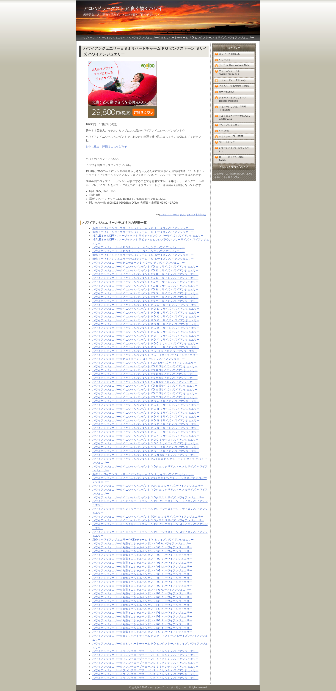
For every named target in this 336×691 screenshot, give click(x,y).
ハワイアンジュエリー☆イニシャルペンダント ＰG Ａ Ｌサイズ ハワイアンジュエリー (145, 305)
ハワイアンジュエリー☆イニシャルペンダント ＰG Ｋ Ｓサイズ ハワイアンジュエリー (145, 412)
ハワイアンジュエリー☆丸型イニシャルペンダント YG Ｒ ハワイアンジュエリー (142, 574)
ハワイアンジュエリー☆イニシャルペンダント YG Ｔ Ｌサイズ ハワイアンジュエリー (145, 297)
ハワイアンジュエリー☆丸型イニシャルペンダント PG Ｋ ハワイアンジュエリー (142, 609)
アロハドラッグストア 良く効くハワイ (122, 8)
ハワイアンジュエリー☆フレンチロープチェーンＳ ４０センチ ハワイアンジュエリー (145, 670)
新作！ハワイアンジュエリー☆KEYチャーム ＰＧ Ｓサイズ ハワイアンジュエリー (143, 258)
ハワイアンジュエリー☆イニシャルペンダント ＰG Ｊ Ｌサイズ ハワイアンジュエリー (145, 347)
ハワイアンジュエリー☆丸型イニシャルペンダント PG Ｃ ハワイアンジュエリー (142, 593)
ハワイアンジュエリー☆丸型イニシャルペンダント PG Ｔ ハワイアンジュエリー (142, 628)
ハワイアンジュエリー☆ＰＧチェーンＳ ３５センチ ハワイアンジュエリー (138, 359)
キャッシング (166, 214)
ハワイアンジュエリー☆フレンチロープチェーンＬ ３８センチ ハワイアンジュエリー (145, 651)
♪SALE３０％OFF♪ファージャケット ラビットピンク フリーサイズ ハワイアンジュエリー (148, 235)
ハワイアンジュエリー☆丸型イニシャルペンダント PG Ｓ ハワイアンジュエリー (142, 624)
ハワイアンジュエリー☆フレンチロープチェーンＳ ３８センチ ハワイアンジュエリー (145, 666)
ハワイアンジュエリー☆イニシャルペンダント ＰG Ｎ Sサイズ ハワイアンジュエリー (145, 455)
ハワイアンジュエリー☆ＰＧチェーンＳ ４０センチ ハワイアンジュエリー (138, 262)
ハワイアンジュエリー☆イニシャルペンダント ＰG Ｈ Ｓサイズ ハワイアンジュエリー (145, 408)
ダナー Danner (226, 91)
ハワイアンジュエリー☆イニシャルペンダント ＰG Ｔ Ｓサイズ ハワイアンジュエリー (145, 432)
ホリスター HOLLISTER (231, 136)
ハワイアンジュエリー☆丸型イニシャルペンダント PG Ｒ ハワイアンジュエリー (142, 620)
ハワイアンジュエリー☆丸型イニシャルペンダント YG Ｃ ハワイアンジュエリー (142, 547)
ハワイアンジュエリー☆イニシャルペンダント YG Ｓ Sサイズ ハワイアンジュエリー (145, 389)
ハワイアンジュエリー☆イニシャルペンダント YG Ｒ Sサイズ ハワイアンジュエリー (145, 385)
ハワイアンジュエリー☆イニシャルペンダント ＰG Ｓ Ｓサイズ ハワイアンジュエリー (145, 428)
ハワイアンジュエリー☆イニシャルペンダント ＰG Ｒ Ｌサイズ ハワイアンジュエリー (145, 328)
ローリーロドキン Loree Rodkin (231, 159)
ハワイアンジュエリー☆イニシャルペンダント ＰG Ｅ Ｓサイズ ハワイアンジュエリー (145, 405)
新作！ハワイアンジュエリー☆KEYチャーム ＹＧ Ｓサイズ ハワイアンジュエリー (143, 255)
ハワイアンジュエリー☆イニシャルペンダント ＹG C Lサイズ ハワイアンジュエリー (144, 351)
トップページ (88, 37)
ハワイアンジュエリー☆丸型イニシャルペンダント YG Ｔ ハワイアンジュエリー (142, 582)
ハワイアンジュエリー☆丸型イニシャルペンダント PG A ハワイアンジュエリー (141, 589)
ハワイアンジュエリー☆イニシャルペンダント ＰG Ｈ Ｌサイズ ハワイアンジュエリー (145, 312)
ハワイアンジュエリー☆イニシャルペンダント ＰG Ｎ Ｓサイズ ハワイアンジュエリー (145, 420)
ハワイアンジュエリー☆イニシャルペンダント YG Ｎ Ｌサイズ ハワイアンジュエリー (145, 285)
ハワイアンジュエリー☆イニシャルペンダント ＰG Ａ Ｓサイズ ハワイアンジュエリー (145, 401)
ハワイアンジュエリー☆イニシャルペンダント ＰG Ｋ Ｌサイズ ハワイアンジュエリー (145, 316)
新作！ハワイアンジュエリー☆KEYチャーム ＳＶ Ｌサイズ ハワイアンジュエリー (143, 474)
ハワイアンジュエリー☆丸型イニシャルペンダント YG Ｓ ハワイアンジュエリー (142, 578)
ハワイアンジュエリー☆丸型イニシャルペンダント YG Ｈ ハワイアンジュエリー (142, 555)
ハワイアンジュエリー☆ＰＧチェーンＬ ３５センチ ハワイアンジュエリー (138, 251)
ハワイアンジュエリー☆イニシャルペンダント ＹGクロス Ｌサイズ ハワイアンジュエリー (148, 497)
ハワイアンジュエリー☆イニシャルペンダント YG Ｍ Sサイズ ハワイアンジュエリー (145, 378)
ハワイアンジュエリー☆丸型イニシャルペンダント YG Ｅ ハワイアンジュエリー (142, 551)
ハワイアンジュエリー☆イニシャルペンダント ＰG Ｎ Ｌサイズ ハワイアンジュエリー (145, 324)
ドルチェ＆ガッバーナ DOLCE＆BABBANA (234, 117)
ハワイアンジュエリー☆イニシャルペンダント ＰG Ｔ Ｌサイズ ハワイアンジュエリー (145, 335)
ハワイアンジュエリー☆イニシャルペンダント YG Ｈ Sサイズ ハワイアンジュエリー (145, 370)
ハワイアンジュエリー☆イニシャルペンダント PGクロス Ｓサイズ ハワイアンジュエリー (147, 516)
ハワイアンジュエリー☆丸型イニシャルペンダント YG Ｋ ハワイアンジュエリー (142, 562)
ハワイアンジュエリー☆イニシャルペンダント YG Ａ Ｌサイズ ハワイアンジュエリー (145, 266)
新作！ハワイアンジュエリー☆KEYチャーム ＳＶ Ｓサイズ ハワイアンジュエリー (143, 539)
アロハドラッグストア (234, 166)
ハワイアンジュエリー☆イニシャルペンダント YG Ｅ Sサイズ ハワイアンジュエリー (145, 366)
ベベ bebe (224, 130)
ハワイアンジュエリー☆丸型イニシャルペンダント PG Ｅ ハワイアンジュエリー (142, 597)
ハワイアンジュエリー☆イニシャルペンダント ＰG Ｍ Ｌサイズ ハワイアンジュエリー (145, 320)
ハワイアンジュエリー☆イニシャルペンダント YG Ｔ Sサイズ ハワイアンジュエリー (145, 393)
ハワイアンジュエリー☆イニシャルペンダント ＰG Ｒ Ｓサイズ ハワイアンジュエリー (145, 424)
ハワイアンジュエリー (113, 37)
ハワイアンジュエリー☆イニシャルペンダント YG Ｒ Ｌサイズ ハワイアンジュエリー (145, 289)
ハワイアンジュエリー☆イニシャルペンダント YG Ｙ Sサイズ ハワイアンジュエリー (145, 397)
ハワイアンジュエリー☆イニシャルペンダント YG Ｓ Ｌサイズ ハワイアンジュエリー (145, 293)
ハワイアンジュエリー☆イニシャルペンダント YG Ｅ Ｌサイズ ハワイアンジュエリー (145, 270)
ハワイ (176, 214)
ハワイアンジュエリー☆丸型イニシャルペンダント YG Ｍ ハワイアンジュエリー (142, 566)
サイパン (191, 214)
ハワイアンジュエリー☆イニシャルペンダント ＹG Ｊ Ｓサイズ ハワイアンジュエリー (145, 447)
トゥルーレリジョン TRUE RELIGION (232, 108)
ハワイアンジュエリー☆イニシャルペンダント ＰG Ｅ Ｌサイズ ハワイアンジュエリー (145, 308)
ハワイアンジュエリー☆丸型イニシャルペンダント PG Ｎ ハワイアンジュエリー (142, 616)
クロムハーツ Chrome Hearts (234, 86)
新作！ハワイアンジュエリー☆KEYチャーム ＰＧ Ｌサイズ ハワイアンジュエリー (143, 232)
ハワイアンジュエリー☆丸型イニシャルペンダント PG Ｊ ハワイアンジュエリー (142, 605)
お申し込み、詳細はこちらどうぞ (106, 146)
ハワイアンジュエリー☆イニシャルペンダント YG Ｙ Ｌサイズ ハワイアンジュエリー (145, 301)
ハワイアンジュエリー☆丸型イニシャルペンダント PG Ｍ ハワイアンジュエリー (142, 612)
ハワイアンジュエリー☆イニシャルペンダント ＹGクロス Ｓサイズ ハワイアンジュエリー (148, 520)
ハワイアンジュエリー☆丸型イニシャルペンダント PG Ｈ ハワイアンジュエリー (142, 601)
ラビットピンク (227, 142)
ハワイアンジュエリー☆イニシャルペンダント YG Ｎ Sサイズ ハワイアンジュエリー (145, 382)
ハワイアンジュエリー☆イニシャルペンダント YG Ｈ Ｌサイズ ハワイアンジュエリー (145, 274)
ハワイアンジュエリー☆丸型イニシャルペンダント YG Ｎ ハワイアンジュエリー (142, 570)
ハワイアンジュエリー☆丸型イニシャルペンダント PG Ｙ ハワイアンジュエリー (142, 632)
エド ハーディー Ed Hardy (232, 80)
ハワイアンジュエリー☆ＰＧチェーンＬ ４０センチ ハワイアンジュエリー (138, 247)
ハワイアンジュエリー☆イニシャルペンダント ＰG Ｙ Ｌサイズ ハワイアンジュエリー (145, 339)
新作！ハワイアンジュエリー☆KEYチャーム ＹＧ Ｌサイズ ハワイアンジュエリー (143, 228)
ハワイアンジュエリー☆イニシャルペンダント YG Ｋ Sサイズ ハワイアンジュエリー (145, 374)
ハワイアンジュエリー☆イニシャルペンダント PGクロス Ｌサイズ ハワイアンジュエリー (147, 485)
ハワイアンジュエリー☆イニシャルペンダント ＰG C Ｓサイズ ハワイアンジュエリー (145, 439)
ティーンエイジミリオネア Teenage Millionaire (232, 99)
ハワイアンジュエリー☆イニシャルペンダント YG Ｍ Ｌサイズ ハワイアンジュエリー (145, 282)
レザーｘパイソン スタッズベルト (234, 150)
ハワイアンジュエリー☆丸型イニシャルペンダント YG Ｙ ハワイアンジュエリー (142, 585)
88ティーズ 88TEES (229, 54)
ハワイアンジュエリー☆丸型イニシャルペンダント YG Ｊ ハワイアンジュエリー (142, 558)
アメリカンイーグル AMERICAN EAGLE (229, 73)
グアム (183, 214)
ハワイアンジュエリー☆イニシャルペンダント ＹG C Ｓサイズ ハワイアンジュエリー (145, 443)
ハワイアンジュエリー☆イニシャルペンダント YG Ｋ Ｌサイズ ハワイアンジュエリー (145, 278)
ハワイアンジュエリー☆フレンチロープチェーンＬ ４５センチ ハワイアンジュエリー (145, 659)
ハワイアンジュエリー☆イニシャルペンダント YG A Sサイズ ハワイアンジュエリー (144, 362)
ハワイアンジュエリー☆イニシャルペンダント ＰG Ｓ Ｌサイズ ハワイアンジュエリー (145, 331)
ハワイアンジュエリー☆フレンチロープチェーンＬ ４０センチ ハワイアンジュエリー (145, 655)
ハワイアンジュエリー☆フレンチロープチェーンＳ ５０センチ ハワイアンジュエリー (145, 678)
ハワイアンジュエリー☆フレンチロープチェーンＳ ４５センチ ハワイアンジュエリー (145, 674)
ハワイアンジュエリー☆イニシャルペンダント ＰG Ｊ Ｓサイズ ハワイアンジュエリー (145, 451)
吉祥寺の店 (201, 214)
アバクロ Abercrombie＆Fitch (234, 65)
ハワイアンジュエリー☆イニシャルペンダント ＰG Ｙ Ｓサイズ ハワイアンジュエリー (145, 435)
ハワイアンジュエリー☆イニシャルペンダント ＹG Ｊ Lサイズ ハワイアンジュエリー (145, 355)
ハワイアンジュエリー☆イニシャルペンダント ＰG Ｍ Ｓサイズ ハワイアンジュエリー (145, 416)
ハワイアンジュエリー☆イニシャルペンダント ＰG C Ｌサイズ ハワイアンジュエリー (145, 343)
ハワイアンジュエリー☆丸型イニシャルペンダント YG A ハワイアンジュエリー (141, 543)
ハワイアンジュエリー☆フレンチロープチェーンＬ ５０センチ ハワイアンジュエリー (145, 662)
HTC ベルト (225, 59)
